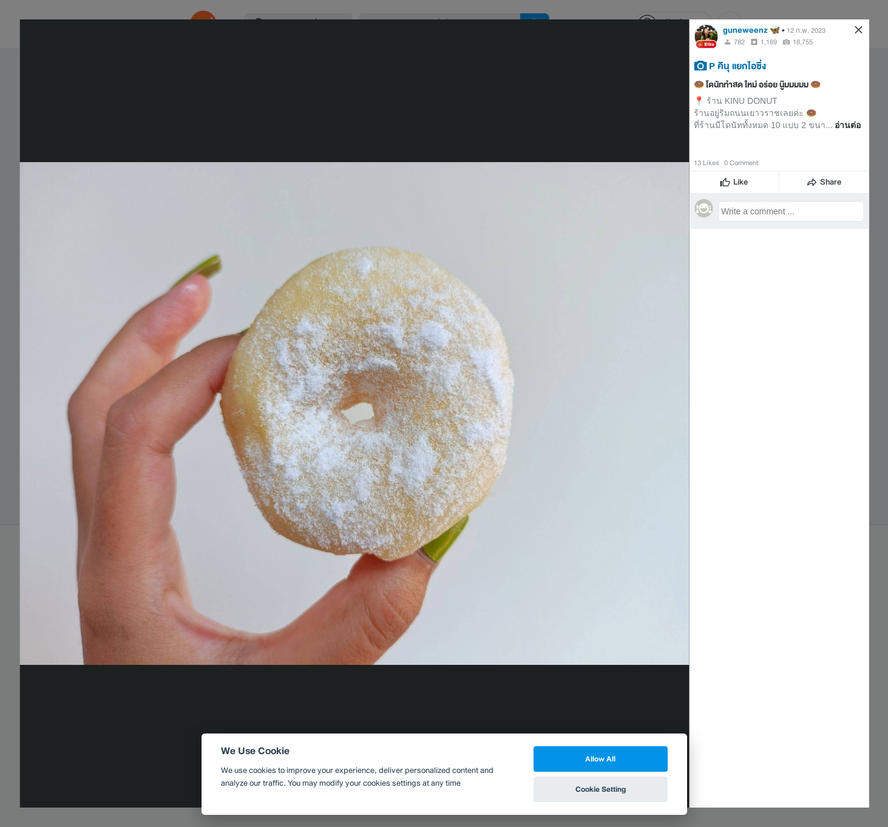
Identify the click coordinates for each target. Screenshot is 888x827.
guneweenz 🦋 (751, 30)
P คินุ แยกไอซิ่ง (737, 65)
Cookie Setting (600, 789)
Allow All (600, 758)
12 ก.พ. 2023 (806, 30)
